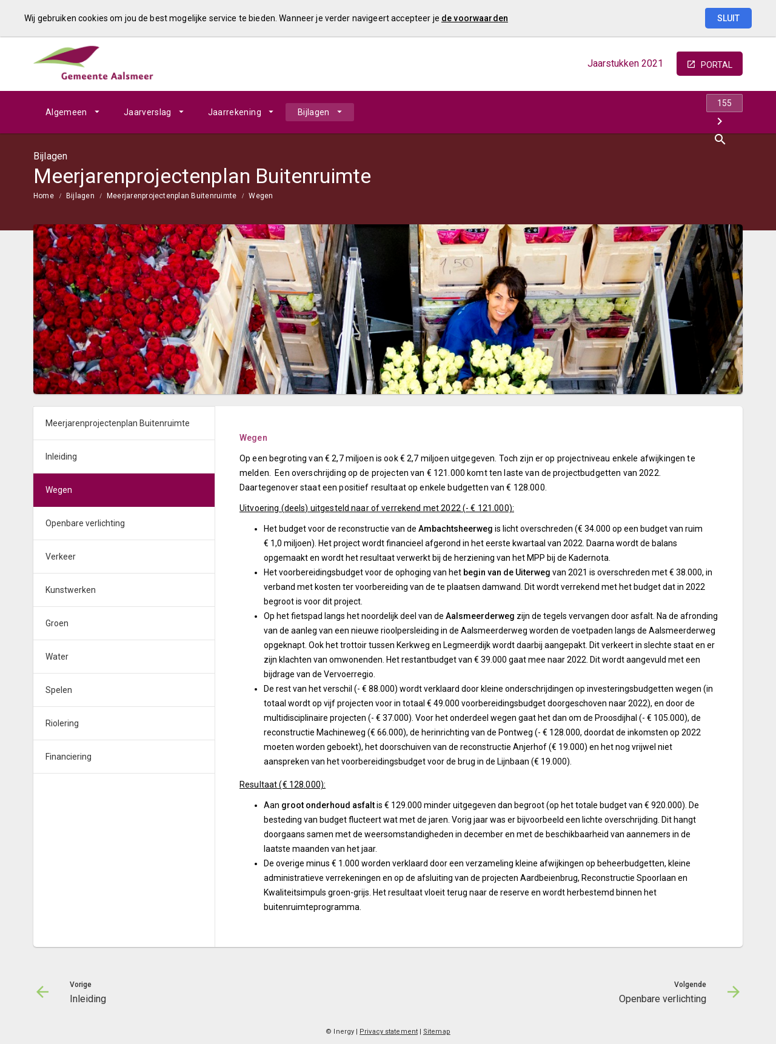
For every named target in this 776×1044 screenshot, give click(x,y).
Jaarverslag (148, 112)
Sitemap (436, 1032)
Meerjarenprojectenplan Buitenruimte (171, 196)
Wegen (261, 196)
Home (43, 196)
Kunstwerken (70, 590)
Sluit (728, 18)
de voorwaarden (474, 18)
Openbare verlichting (85, 523)
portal (716, 65)
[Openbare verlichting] (701, 112)
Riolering (62, 723)
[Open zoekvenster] (729, 112)
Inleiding (61, 456)
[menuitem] (72, 112)
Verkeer (60, 556)
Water (57, 656)
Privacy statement (389, 1032)
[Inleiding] (638, 112)
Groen (57, 623)
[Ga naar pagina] (670, 112)
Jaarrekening (234, 112)
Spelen (58, 690)
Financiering (68, 756)
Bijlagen (314, 112)
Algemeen (66, 112)
